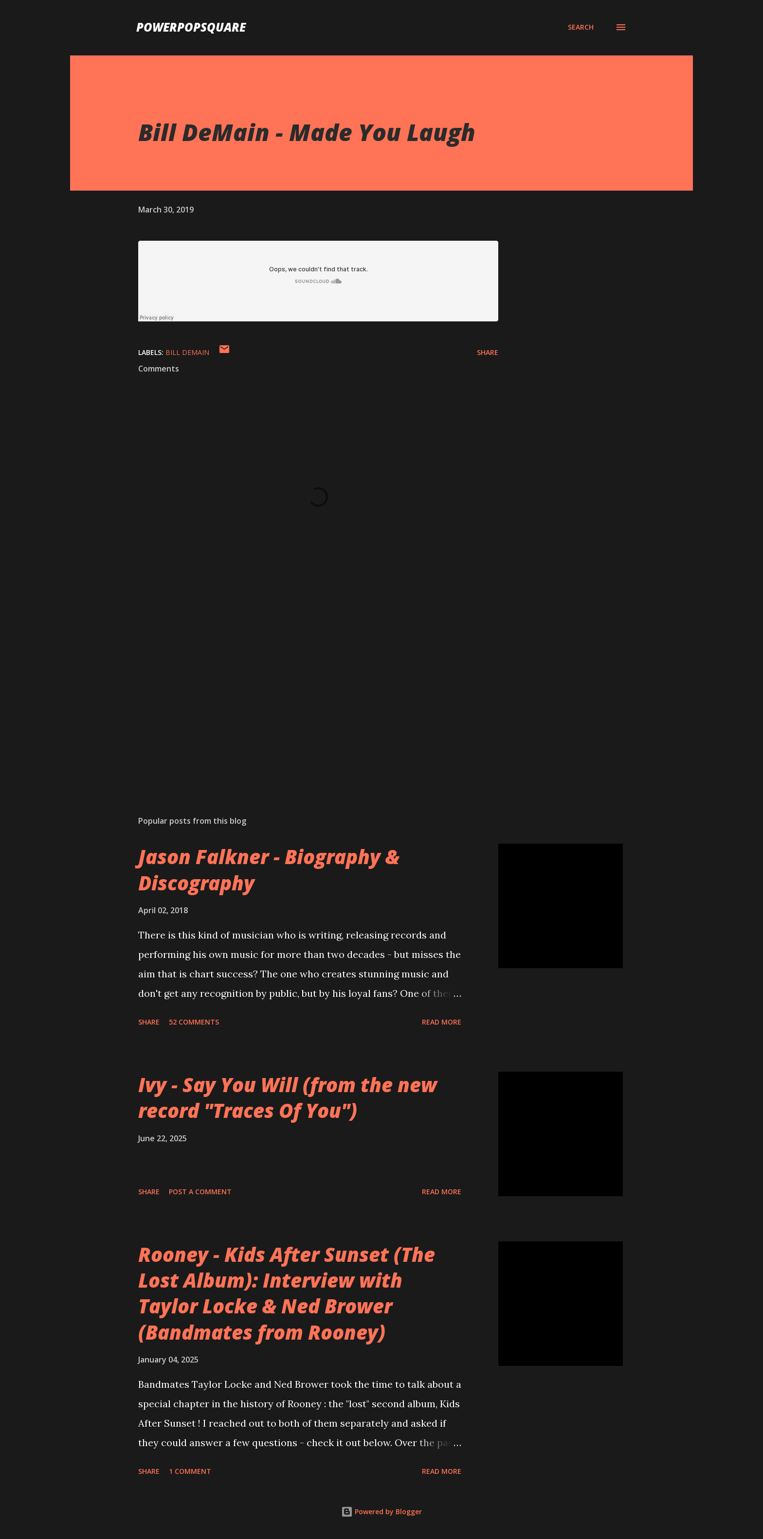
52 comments (194, 1021)
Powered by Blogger (381, 1511)
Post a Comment (200, 1191)
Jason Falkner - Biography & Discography (269, 869)
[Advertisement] (302, 694)
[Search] (581, 27)
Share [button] (487, 352)
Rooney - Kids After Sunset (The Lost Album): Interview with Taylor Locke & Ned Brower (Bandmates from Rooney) (286, 1293)
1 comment (190, 1471)
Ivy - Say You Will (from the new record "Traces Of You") (287, 1097)
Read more (441, 1021)
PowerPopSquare (191, 27)
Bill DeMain (187, 352)
